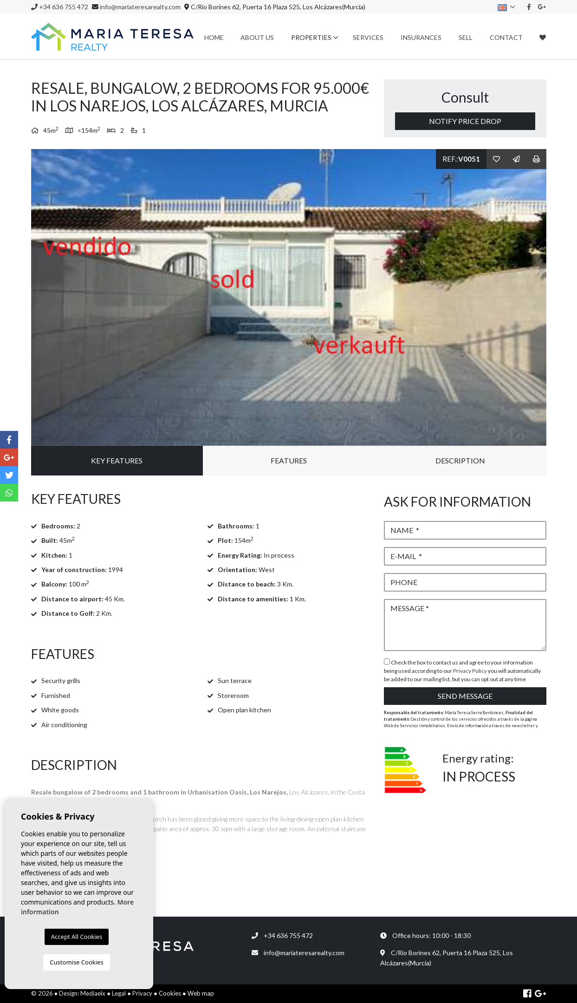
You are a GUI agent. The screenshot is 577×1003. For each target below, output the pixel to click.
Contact (506, 37)
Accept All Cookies (76, 936)
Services (368, 37)
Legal (119, 993)
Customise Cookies (76, 962)
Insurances (421, 37)
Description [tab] (460, 460)
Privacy (142, 993)
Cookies (170, 993)
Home (214, 37)
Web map (201, 993)
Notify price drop (465, 121)
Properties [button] (311, 37)
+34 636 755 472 (59, 7)
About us (257, 37)
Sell (466, 37)
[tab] (200, 499)
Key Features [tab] (117, 460)
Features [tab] (289, 460)
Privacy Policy (470, 670)
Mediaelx (92, 993)
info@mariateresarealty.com (140, 7)
